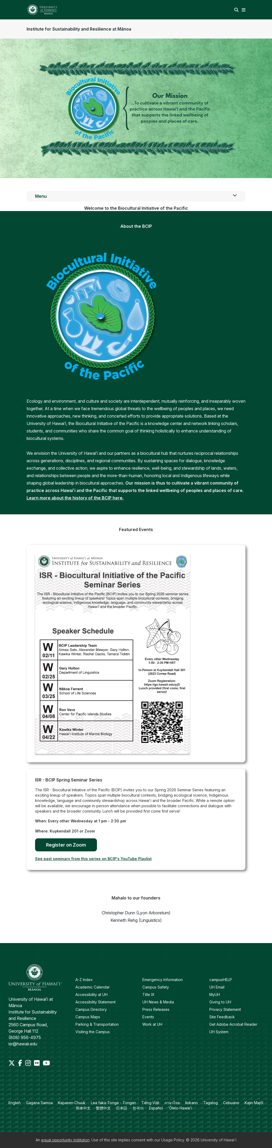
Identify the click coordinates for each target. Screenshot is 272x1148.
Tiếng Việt (150, 1102)
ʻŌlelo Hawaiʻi (180, 1108)
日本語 (121, 1108)
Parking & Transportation (97, 1024)
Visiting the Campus (92, 1031)
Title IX (148, 994)
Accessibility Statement (95, 1002)
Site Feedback (222, 1017)
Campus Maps (87, 1017)
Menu (136, 196)
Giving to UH (220, 1002)
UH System (218, 1031)
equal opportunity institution (65, 1140)
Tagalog (210, 1102)
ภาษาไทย (172, 1102)
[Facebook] (20, 1063)
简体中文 (83, 1108)
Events (148, 1017)
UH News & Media (158, 1002)
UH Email (216, 987)
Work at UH (152, 1024)
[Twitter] (12, 1063)
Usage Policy (172, 1140)
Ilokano (191, 1102)
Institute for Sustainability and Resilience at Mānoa (79, 29)
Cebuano (231, 1102)
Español (156, 1108)
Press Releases (155, 1009)
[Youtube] (46, 1063)
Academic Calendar (92, 987)
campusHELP (220, 979)
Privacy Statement (225, 1009)
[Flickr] (37, 1063)
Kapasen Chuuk (72, 1102)
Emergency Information (162, 979)
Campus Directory (91, 1009)
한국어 (138, 1108)
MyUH (214, 994)
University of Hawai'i (218, 1140)
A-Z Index (84, 979)
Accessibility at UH (91, 994)
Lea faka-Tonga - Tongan (113, 1102)
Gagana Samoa (39, 1102)
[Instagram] (28, 1063)
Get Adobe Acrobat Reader (233, 1024)
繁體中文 (103, 1108)
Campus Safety (155, 987)
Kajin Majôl (254, 1102)
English (14, 1102)
